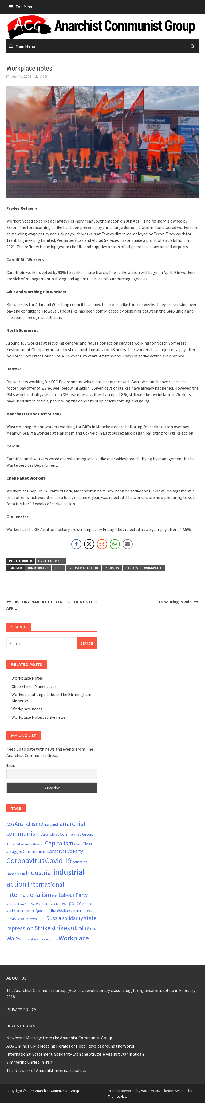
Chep (58, 568)
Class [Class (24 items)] (78, 844)
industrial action (83, 568)
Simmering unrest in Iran (29, 1062)
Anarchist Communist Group (57, 1090)
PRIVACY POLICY (21, 1009)
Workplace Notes (27, 678)
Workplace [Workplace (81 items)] (73, 937)
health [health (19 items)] (21, 874)
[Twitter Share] (89, 544)
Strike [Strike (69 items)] (42, 928)
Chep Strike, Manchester (33, 686)
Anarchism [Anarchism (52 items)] (27, 823)
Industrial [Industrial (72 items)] (39, 872)
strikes (131, 568)
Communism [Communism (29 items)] (34, 851)
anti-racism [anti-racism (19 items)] (37, 844)
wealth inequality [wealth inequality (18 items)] (47, 939)
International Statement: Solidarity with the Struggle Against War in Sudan (75, 1054)
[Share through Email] (128, 544)
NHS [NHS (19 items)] (27, 904)
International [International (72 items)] (45, 884)
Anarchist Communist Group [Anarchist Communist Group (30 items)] (67, 834)
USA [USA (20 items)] (93, 929)
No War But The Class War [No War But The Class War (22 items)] (49, 904)
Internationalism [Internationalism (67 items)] (28, 894)
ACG (43, 76)
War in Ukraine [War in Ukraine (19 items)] (26, 939)
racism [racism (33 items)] (73, 910)
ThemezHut (117, 1096)
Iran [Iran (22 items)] (55, 896)
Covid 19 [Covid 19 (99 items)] (58, 860)
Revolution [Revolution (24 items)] (37, 919)
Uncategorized (51, 561)
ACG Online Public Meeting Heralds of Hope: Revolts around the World (70, 1046)
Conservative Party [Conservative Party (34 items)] (65, 851)
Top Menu (24, 6)
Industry (111, 568)
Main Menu (25, 46)
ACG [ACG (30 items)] (10, 824)
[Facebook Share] (76, 544)
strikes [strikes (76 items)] (60, 928)
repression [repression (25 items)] (88, 910)
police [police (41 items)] (75, 903)
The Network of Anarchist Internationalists (46, 1070)
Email (10, 765)
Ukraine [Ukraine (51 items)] (80, 928)
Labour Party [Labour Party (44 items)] (73, 895)
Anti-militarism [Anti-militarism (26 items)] (17, 844)
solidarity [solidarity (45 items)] (72, 918)
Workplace (153, 568)
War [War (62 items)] (11, 938)
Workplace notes (26, 709)
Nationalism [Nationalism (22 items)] (15, 904)
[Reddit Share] (102, 544)
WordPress (150, 1090)
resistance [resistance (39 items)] (17, 918)
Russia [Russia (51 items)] (53, 918)
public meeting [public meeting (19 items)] (25, 911)
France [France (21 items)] (11, 874)
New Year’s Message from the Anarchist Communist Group (59, 1037)
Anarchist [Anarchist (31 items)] (50, 824)
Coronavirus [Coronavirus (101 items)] (25, 860)
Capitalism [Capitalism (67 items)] (59, 843)
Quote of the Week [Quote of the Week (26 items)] (51, 910)
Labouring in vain (175, 601)
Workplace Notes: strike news (38, 717)
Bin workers (38, 568)
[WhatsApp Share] (115, 544)
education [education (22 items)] (80, 862)
